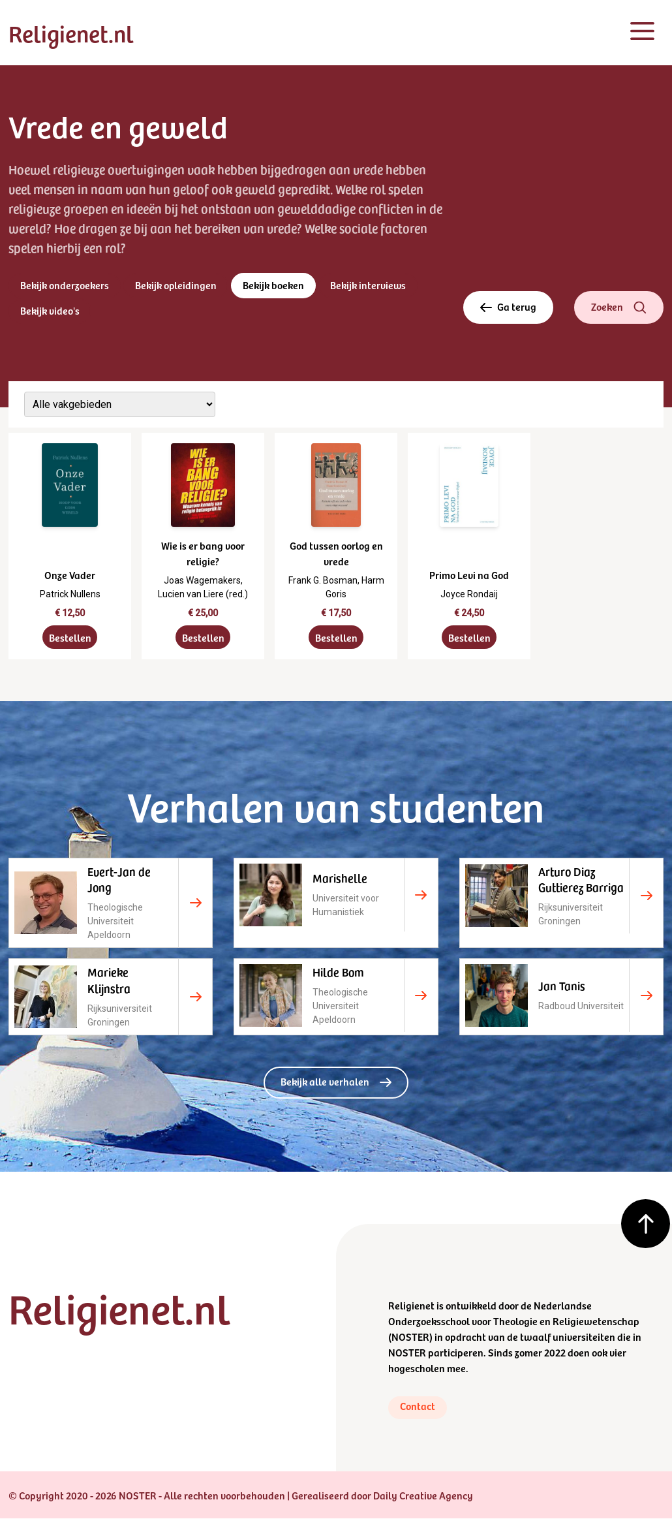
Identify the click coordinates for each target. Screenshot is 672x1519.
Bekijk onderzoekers (64, 285)
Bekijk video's (50, 311)
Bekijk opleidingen (176, 285)
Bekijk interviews (369, 285)
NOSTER (410, 1337)
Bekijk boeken (274, 285)
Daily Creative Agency (423, 1495)
